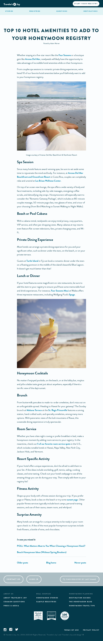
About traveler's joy (15, 598)
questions (61, 11)
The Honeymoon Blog (80, 602)
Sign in (33, 579)
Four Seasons (65, 55)
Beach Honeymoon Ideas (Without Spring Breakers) (41, 552)
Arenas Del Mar (32, 59)
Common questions (14, 602)
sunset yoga (72, 499)
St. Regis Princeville (57, 410)
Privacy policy (91, 630)
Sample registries (46, 602)
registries (34, 11)
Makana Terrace (34, 410)
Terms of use (71, 630)
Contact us (13, 579)
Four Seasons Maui (60, 290)
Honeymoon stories (47, 598)
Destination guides (80, 598)
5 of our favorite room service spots (53, 444)
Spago (72, 294)
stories (9, 11)
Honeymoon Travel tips (82, 606)
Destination (91, 11)
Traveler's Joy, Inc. (13, 635)
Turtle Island (32, 261)
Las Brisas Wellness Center (48, 181)
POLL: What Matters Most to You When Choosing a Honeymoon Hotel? (51, 546)
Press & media (11, 606)
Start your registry (86, 4)
